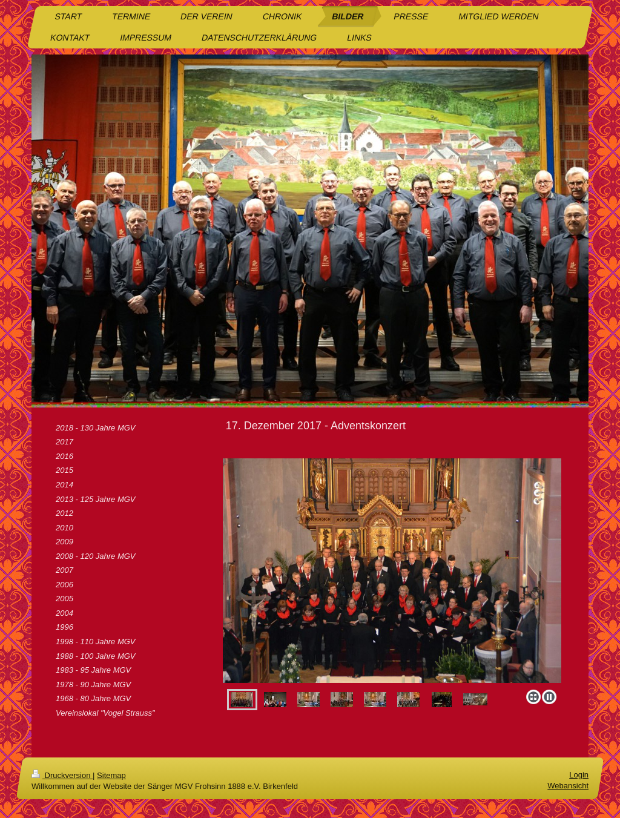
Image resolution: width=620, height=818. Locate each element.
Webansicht (568, 785)
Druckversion (62, 775)
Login (579, 774)
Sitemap (111, 775)
